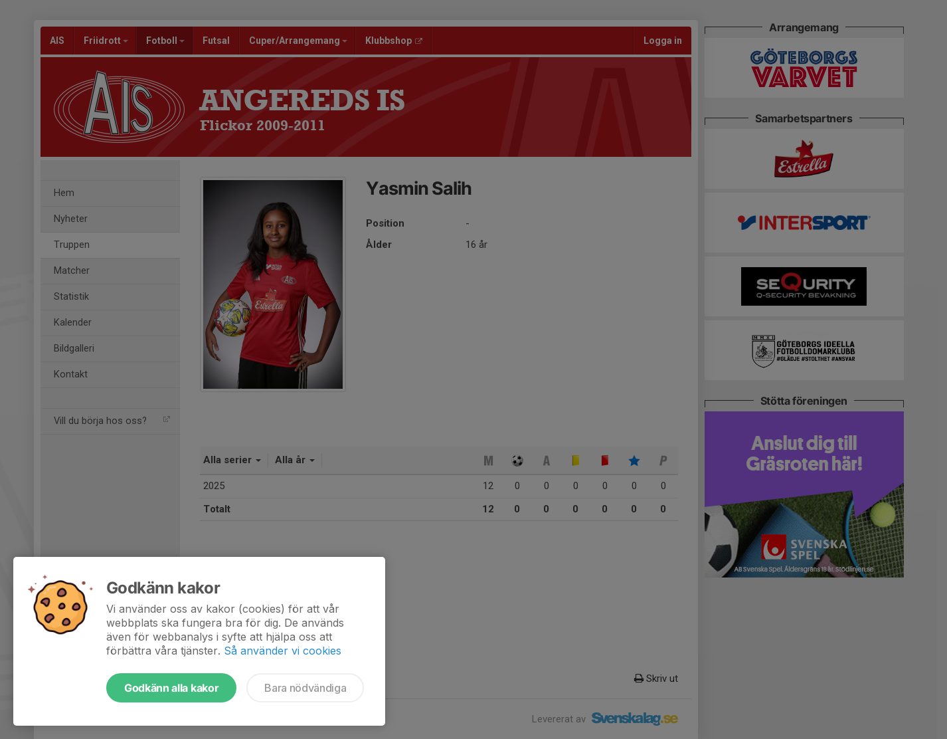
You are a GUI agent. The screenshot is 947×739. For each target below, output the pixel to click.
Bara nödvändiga (305, 687)
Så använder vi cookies (282, 650)
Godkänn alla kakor (171, 687)
